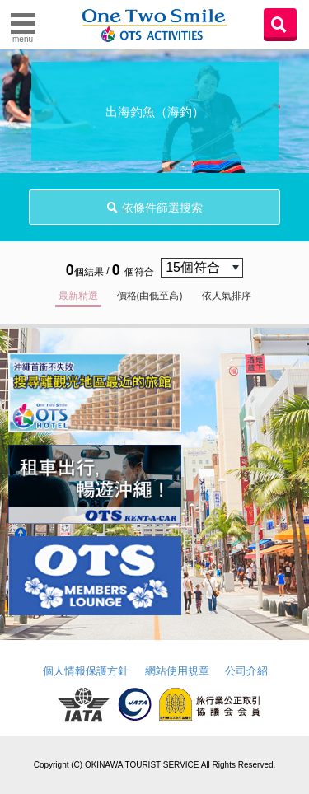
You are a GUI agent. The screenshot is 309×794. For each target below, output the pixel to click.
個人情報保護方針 (86, 671)
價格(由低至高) (150, 295)
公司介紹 (246, 671)
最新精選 (78, 295)
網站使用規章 (177, 671)
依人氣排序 (226, 295)
